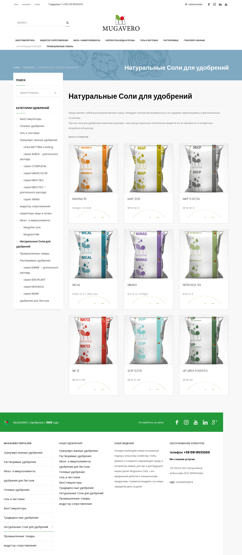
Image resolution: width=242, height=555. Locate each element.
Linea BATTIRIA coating (38, 147)
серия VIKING (32, 199)
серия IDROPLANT (35, 280)
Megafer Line (32, 227)
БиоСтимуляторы (30, 119)
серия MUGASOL (34, 287)
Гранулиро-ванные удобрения (38, 140)
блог (16, 4)
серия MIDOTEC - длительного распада (33, 189)
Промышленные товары (35, 253)
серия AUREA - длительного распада (39, 156)
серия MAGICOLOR (35, 173)
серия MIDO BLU (34, 180)
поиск (37, 4)
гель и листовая (29, 133)
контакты (26, 4)
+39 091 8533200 (196, 452)
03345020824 (184, 482)
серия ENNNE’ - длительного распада (39, 270)
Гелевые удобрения (32, 126)
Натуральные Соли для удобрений (33, 244)
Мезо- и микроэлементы (35, 220)
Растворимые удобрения (35, 260)
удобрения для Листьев (34, 301)
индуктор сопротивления (35, 206)
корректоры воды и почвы (36, 213)
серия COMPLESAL (35, 166)
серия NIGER (31, 294)
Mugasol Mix (32, 234)
